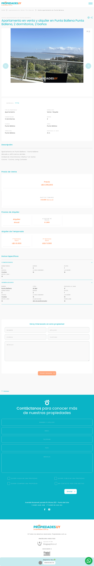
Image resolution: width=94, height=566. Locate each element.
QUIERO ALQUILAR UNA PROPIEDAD (24, 478)
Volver (5, 391)
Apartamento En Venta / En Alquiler (22, 10)
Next (88, 66)
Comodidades (47, 262)
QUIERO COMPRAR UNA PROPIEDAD (24, 483)
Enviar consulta (47, 373)
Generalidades (47, 282)
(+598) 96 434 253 (55, 505)
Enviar (71, 491)
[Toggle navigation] (91, 4)
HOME (3, 10)
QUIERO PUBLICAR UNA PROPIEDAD (71, 478)
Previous (6, 66)
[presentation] (47, 366)
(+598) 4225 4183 (39, 505)
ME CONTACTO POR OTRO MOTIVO (71, 483)
